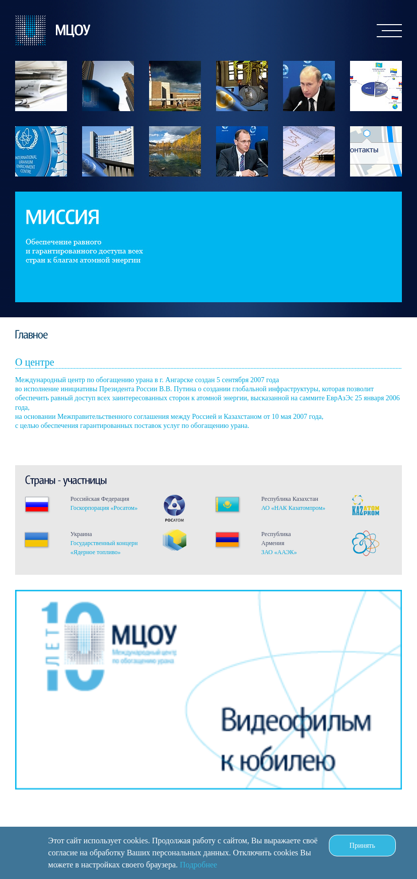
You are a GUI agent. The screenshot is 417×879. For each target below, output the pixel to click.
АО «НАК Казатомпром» (293, 507)
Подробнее (198, 864)
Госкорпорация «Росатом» (104, 507)
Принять (362, 845)
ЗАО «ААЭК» (279, 552)
